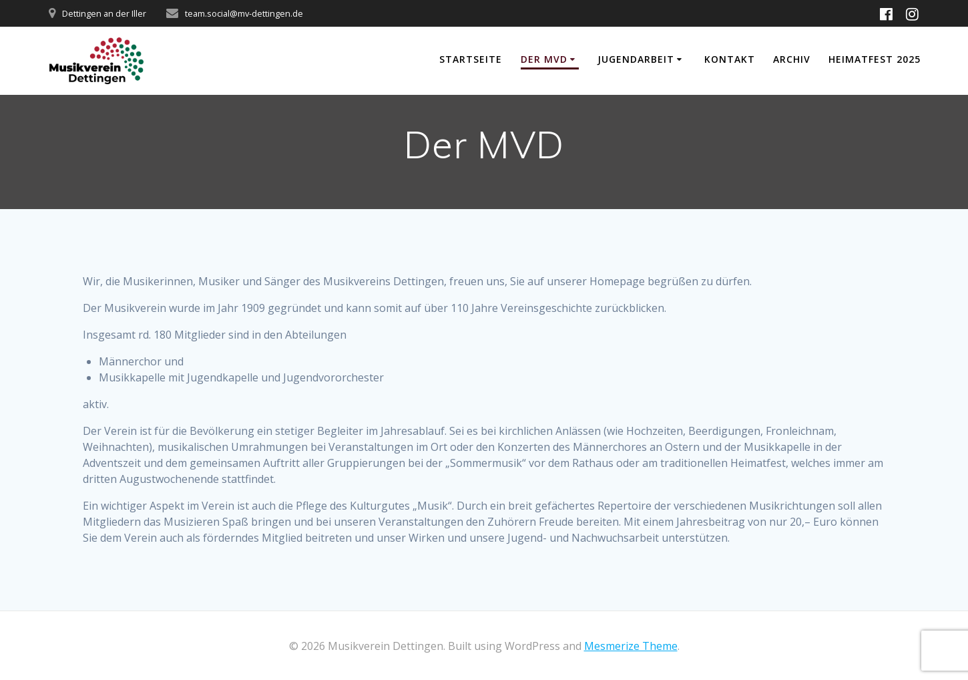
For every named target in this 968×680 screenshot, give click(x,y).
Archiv (791, 59)
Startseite (470, 59)
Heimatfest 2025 (874, 59)
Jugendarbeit (635, 59)
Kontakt (729, 59)
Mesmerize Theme (631, 646)
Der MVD (544, 59)
